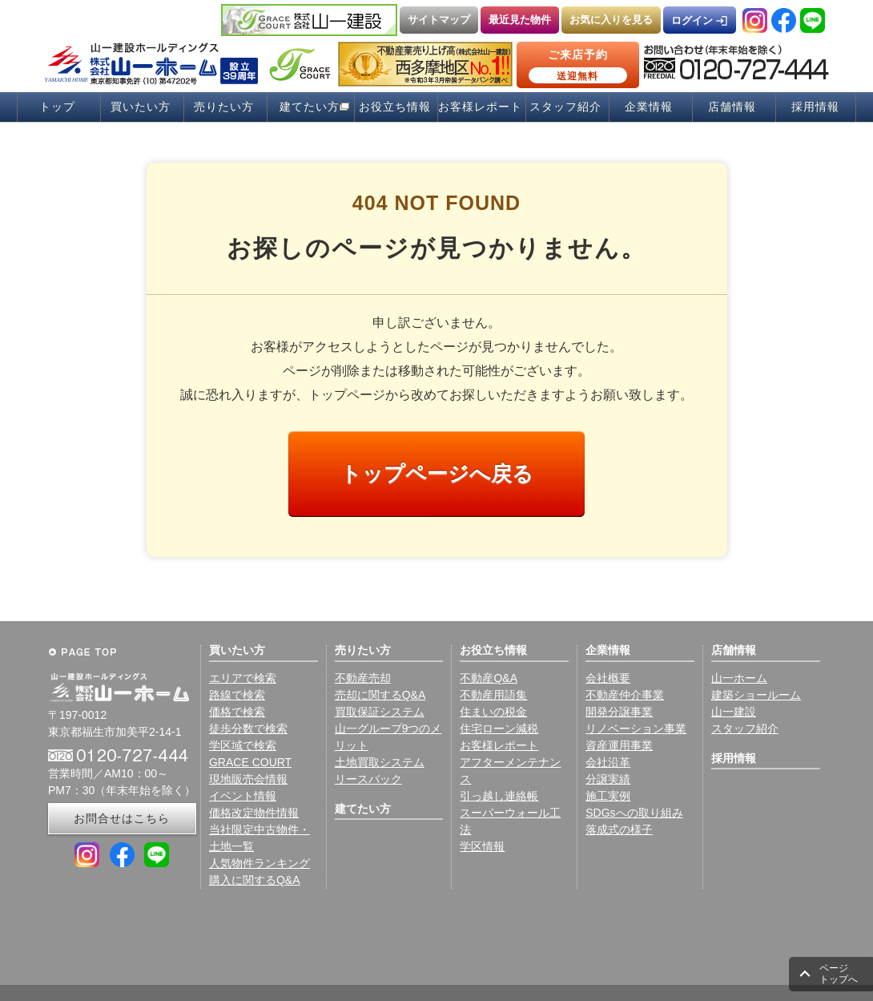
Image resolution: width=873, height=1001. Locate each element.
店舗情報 (732, 107)
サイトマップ (439, 20)
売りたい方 (224, 107)
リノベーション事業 (635, 728)
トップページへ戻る (436, 474)
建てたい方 (310, 107)
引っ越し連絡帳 (499, 795)
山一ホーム (739, 678)
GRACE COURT (250, 762)
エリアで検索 (242, 678)
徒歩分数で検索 (248, 728)
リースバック (368, 779)
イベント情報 (242, 795)
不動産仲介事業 (624, 694)
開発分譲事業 (619, 711)
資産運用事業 (619, 745)
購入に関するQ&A (254, 880)
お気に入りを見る (611, 20)
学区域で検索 (242, 745)
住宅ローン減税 (499, 728)
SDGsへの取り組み (633, 812)
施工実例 (607, 795)
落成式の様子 (619, 829)
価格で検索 (237, 711)
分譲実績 (607, 779)
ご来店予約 (577, 65)
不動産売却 (363, 678)
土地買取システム (379, 762)
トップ (57, 107)
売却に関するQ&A (380, 694)
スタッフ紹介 (565, 107)
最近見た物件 (520, 20)
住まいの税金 (493, 711)
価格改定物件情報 (254, 812)
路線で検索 (237, 694)
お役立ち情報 (395, 107)
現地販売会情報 (248, 779)
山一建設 (733, 711)
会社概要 (607, 678)
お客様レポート (480, 107)
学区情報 (482, 846)
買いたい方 (141, 107)
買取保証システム (379, 711)
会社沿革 (607, 762)
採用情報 (815, 107)
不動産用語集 (493, 694)
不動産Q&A (488, 678)
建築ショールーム (756, 694)
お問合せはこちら (122, 818)
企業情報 (649, 107)
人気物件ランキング (259, 863)
